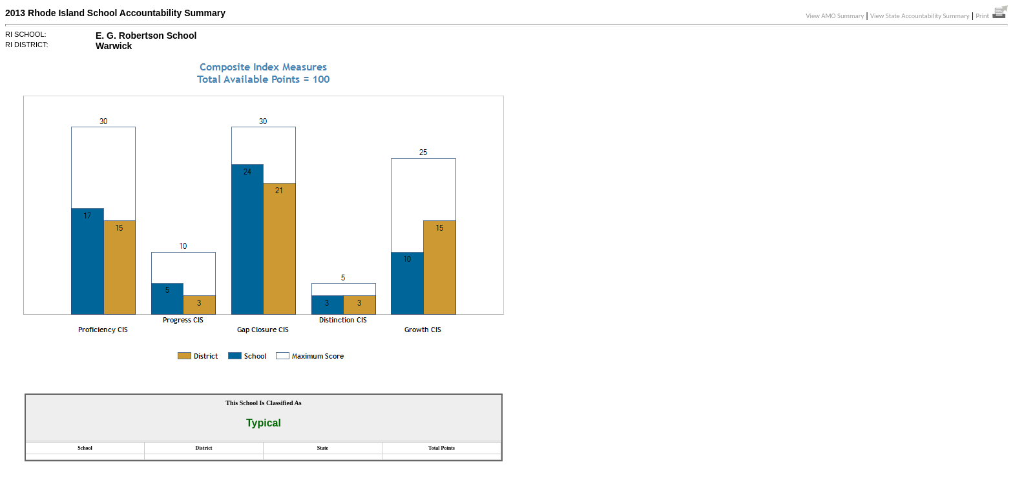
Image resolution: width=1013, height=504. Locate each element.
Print (992, 16)
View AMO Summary (835, 16)
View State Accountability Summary (920, 16)
